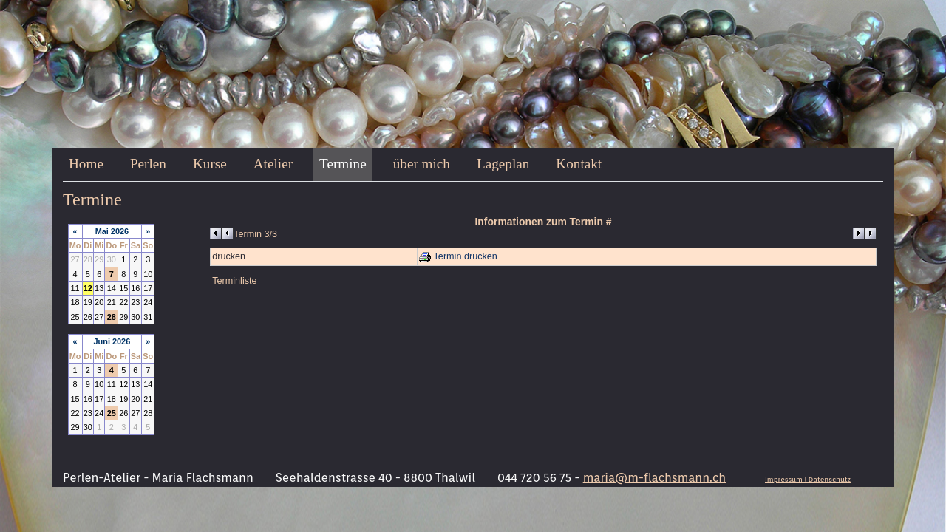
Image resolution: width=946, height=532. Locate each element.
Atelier (273, 163)
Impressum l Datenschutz (808, 479)
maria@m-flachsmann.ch (654, 478)
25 (111, 413)
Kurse (210, 163)
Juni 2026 (112, 341)
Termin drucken (458, 256)
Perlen (148, 163)
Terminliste (234, 281)
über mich (421, 163)
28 (111, 317)
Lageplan (503, 163)
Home (86, 163)
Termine (343, 163)
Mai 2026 (112, 231)
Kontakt (579, 163)
